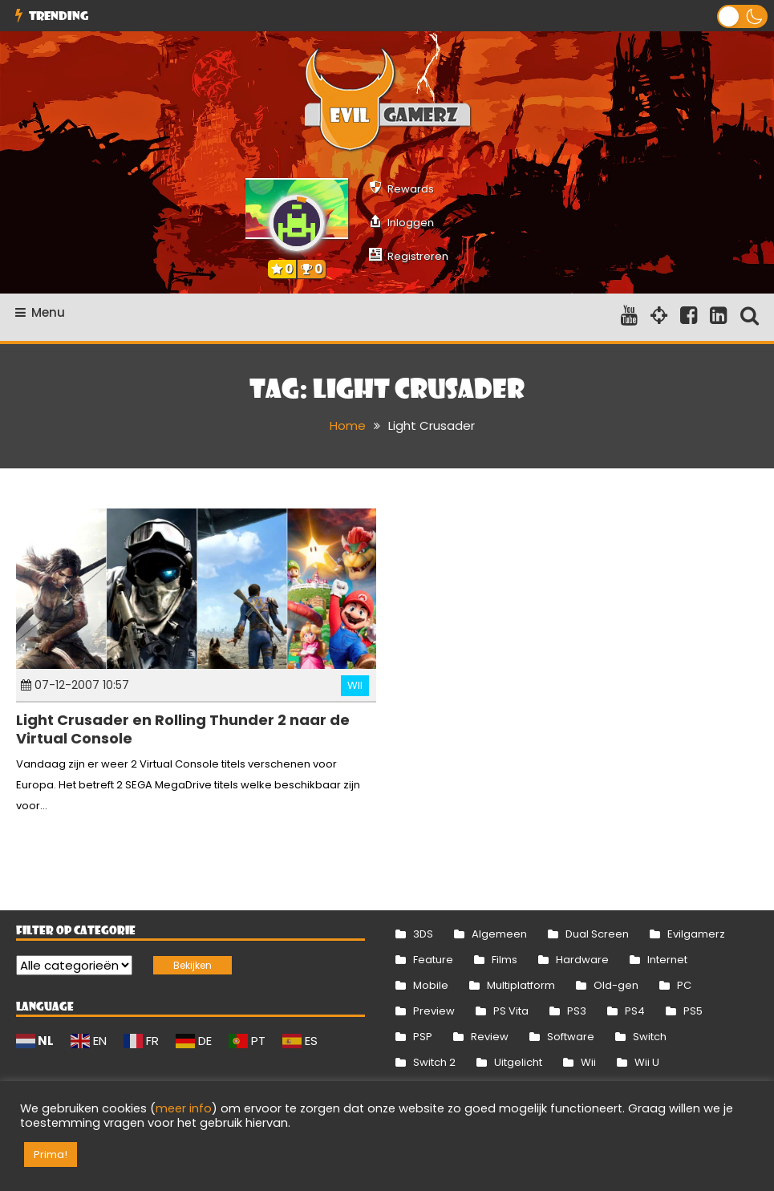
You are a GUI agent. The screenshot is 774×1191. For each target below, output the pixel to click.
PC (684, 985)
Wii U (646, 1062)
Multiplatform (521, 985)
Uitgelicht (518, 1062)
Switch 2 (434, 1062)
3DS (423, 934)
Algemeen (499, 934)
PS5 (693, 1011)
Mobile (430, 985)
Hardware (582, 959)
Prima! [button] (50, 1154)
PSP (422, 1036)
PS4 (635, 1011)
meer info (184, 1108)
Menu (40, 312)
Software (570, 1036)
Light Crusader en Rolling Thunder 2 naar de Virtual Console (183, 729)
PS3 (576, 1011)
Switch (650, 1036)
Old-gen (616, 985)
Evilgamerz (696, 934)
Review (490, 1036)
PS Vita (511, 1011)
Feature (433, 959)
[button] (742, 16)
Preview (434, 1011)
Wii (355, 685)
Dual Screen (597, 934)
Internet (667, 959)
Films (504, 959)
